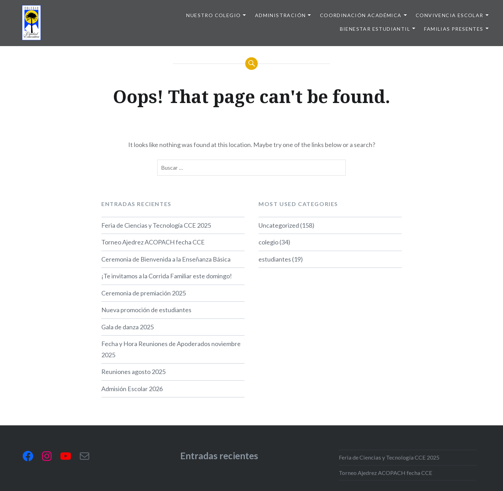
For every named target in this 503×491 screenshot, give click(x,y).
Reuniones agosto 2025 (133, 371)
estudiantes (274, 259)
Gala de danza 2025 (127, 327)
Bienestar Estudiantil (375, 29)
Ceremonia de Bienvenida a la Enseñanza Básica (166, 259)
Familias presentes (453, 29)
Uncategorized (278, 225)
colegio (268, 242)
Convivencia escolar (449, 15)
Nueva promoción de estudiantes (146, 310)
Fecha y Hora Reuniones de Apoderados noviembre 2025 (171, 349)
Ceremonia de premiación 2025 (143, 293)
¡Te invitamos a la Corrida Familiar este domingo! (166, 276)
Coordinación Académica (361, 15)
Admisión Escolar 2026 (132, 389)
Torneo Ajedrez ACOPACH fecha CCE (153, 242)
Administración (280, 15)
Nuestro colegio (213, 15)
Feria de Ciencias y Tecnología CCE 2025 (156, 225)
